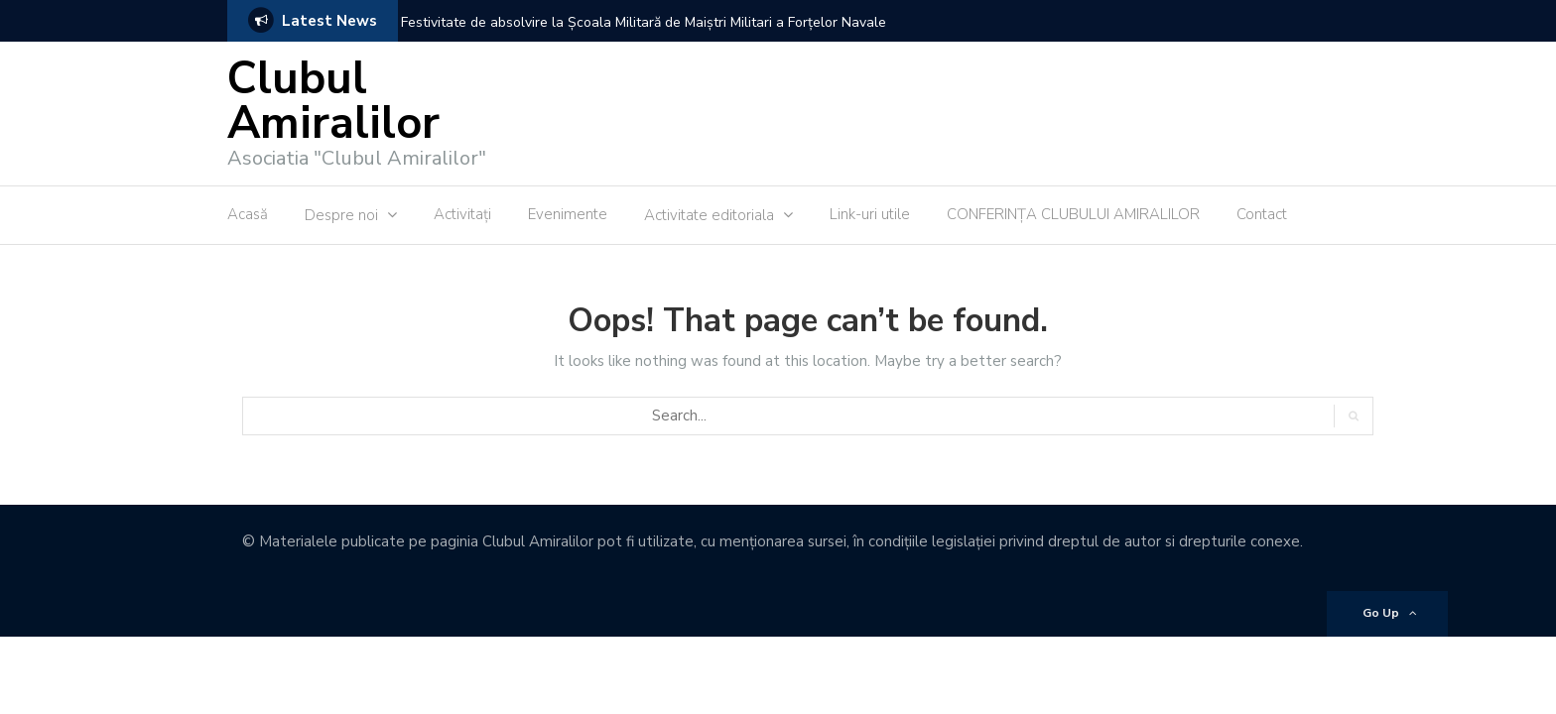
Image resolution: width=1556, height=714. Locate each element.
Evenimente (567, 214)
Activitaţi (462, 214)
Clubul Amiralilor (333, 101)
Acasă (247, 214)
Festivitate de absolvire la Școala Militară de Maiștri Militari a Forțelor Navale (643, 22)
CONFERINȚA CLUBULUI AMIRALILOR (1073, 214)
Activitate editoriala (709, 215)
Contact (1261, 214)
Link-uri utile (870, 214)
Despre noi (341, 215)
